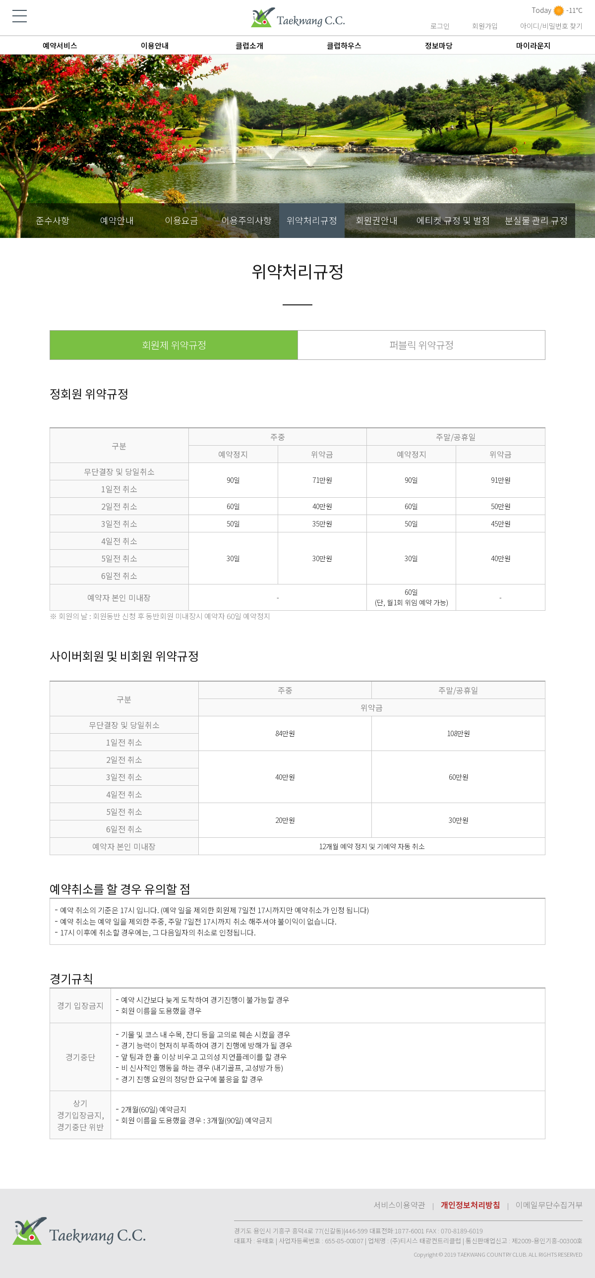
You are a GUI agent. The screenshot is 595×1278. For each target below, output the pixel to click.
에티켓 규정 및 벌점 (453, 220)
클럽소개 (249, 45)
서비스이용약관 (399, 1205)
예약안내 (117, 220)
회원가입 (485, 26)
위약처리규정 (312, 220)
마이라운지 (533, 45)
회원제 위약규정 (174, 345)
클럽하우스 (344, 45)
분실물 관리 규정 (536, 220)
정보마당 (439, 45)
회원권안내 (377, 220)
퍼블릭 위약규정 (421, 345)
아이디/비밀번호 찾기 (551, 26)
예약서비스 (60, 45)
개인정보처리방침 (470, 1205)
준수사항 (52, 220)
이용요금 (181, 220)
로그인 (440, 26)
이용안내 (155, 45)
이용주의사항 (246, 220)
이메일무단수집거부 (549, 1205)
